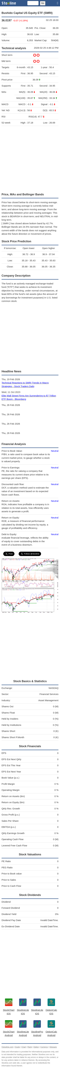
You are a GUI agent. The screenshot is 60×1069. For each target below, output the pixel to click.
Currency (44, 1047)
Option (36, 1047)
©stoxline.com (7, 1047)
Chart (23, 1047)
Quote (17, 1047)
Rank (30, 1047)
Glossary (53, 1047)
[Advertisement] (30, 158)
